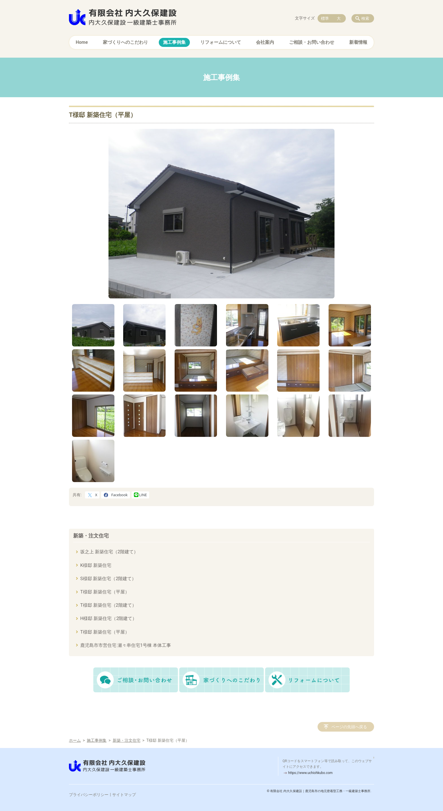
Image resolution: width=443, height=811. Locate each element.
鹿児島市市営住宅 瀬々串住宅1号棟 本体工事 (125, 645)
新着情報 (358, 42)
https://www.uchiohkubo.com (310, 773)
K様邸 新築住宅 (95, 565)
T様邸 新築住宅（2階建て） (108, 605)
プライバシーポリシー (88, 794)
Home (82, 42)
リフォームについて (220, 42)
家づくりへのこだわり (125, 42)
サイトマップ (124, 794)
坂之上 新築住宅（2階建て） (109, 551)
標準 (325, 18)
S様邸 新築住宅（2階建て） (108, 578)
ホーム (75, 740)
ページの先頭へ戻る (349, 727)
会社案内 (265, 42)
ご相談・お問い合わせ (311, 42)
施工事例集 (174, 42)
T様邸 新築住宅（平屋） (104, 592)
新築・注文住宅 (91, 536)
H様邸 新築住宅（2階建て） (108, 618)
